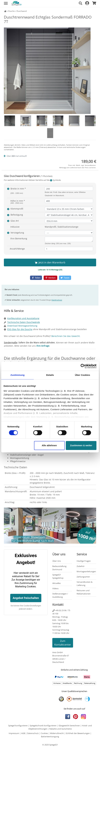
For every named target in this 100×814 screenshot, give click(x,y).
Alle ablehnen (49, 445)
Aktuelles (56, 583)
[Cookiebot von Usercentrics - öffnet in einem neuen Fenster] (82, 366)
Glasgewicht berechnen (69, 725)
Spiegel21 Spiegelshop (57, 576)
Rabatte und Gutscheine (60, 728)
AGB (23, 733)
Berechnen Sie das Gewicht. (65, 336)
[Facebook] (36, 278)
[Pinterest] (50, 278)
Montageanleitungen (86, 571)
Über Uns (56, 561)
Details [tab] (50, 375)
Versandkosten (90, 165)
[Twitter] (65, 278)
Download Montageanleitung (22, 325)
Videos (55, 588)
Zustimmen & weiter (81, 445)
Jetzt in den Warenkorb (50, 262)
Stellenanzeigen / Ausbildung (60, 595)
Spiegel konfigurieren (18, 725)
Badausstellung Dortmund (59, 568)
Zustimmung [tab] (18, 375)
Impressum (14, 733)
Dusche (11, 11)
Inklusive (15, 226)
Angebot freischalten (26, 598)
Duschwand (22, 11)
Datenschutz (33, 733)
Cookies (44, 733)
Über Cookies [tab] (82, 375)
